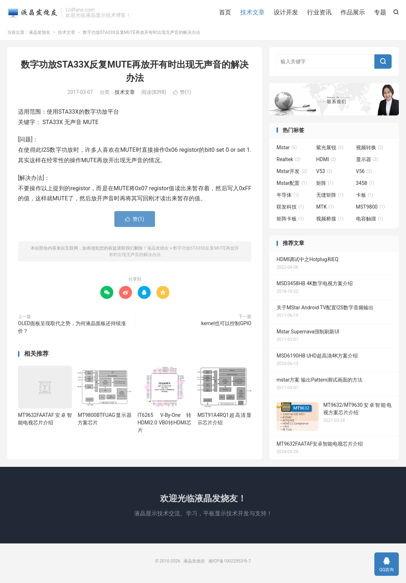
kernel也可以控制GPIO (226, 325)
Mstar (287, 149)
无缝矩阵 (329, 197)
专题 (380, 12)
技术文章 (252, 12)
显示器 (367, 161)
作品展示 (353, 12)
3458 (365, 185)
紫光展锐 (329, 149)
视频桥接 (329, 220)
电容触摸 (369, 220)
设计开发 (286, 12)
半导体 (288, 197)
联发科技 (290, 208)
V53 (324, 173)
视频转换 (369, 149)
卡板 (364, 197)
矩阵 (324, 185)
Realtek (288, 161)
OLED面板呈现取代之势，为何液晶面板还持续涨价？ (72, 328)
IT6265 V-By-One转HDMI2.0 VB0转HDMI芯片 (165, 424)
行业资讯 (319, 12)
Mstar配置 (292, 185)
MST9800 (370, 208)
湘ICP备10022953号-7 (229, 562)
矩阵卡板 (290, 220)
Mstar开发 (292, 173)
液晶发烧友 (32, 13)
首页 (225, 12)
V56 (364, 173)
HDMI (326, 161)
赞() (182, 93)
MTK (325, 208)
